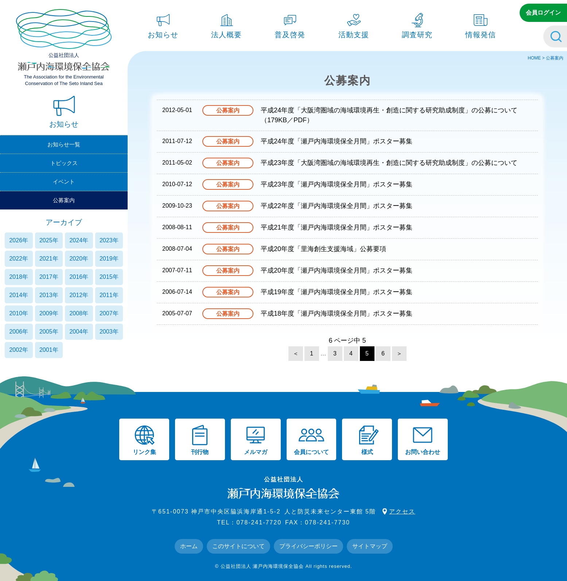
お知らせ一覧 (63, 144)
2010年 (18, 313)
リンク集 (144, 439)
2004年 (78, 331)
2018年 (18, 277)
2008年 (78, 313)
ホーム (189, 546)
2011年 (109, 295)
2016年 (78, 277)
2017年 (48, 277)
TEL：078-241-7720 (249, 522)
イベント (64, 181)
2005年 (48, 331)
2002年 (18, 350)
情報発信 (480, 24)
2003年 (109, 331)
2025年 (48, 240)
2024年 (78, 240)
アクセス (402, 511)
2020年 (78, 258)
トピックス (64, 163)
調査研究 (417, 24)
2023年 (109, 240)
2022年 (18, 258)
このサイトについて (238, 546)
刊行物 (200, 439)
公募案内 (64, 200)
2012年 (78, 295)
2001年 (48, 350)
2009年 (48, 313)
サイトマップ (369, 546)
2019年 (109, 258)
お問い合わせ (422, 439)
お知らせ (163, 24)
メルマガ (255, 439)
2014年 (18, 295)
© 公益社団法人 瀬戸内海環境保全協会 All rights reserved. (283, 566)
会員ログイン (543, 12)
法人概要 (226, 24)
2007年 (109, 313)
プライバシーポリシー (308, 546)
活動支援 (353, 24)
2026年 (18, 240)
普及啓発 (290, 24)
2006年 (18, 331)
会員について (311, 439)
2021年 (48, 258)
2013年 (48, 295)
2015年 (109, 277)
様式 (367, 439)
